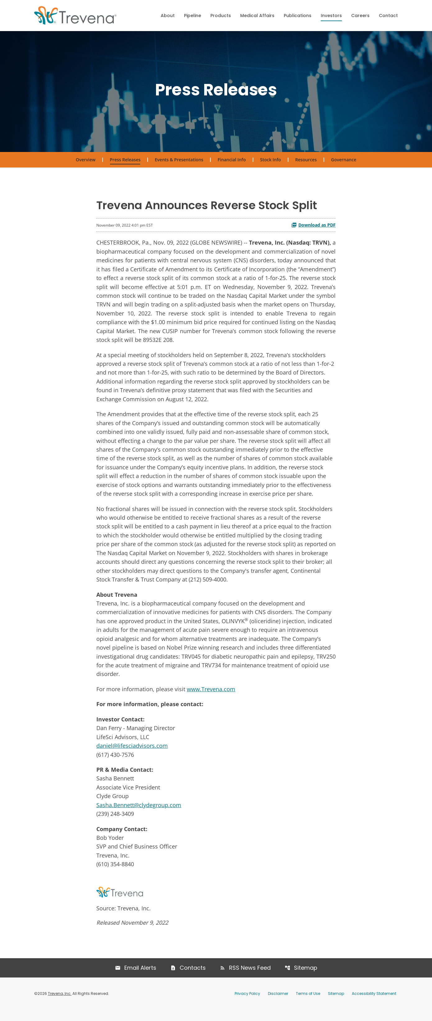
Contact (388, 15)
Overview (85, 163)
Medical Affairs (257, 15)
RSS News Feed (250, 979)
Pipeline (192, 15)
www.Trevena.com (211, 697)
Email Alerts (140, 979)
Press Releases (125, 163)
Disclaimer (278, 1004)
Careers (360, 15)
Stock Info (270, 163)
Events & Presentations (179, 163)
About (168, 15)
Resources (306, 163)
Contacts (193, 979)
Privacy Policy (247, 1004)
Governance (343, 163)
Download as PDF (313, 228)
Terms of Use (308, 1004)
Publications (297, 15)
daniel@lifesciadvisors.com (132, 755)
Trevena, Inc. (59, 1004)
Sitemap (305, 979)
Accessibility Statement (374, 1004)
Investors (331, 15)
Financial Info (232, 163)
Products (220, 15)
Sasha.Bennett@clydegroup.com (138, 815)
